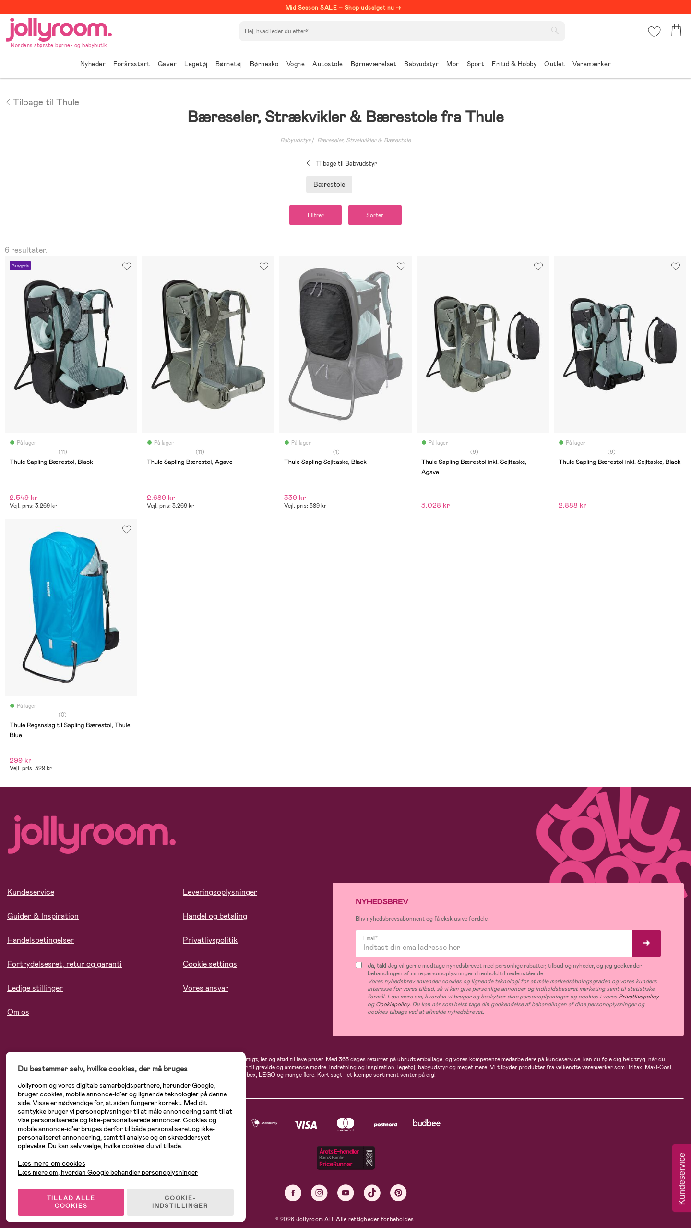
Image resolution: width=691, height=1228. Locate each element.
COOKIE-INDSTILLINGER (185, 1195)
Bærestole (329, 184)
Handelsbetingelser (40, 941)
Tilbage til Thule (42, 101)
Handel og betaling (215, 917)
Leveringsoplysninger (220, 893)
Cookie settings (210, 966)
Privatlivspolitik (210, 941)
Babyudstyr (295, 140)
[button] (653, 35)
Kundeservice (30, 893)
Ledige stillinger (35, 990)
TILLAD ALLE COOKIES (74, 1195)
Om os (18, 1014)
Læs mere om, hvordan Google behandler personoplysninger (112, 1165)
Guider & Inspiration (43, 917)
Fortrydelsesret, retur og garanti (64, 966)
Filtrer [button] (312, 215)
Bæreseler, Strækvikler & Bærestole (364, 140)
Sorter (378, 215)
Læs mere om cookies (55, 1156)
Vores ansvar (205, 990)
